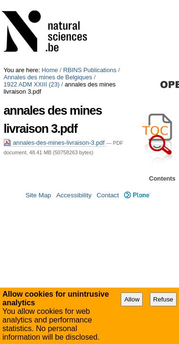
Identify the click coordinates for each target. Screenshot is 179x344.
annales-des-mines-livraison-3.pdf (54, 69)
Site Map (38, 224)
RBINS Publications (89, 3)
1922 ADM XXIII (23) (125, 10)
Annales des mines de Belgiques (47, 10)
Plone (137, 224)
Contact (107, 224)
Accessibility (74, 224)
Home (50, 3)
